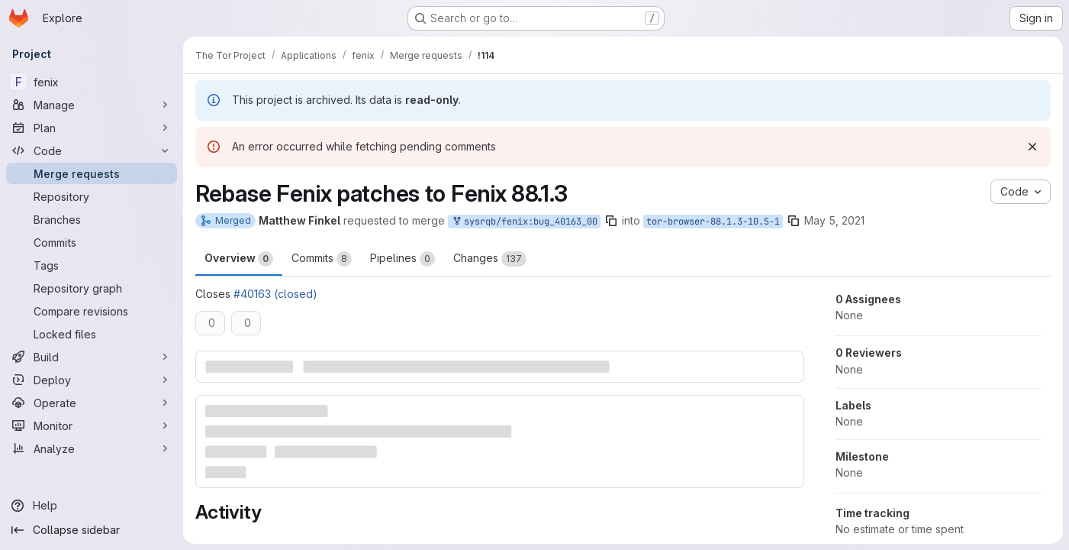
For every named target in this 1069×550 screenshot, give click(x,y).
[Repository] (91, 196)
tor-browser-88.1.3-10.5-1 (713, 221)
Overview (238, 259)
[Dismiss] (1032, 147)
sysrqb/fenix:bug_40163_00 (524, 221)
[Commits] (91, 242)
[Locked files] (91, 334)
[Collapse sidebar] (91, 530)
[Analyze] (91, 448)
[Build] (91, 356)
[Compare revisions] (91, 311)
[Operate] (91, 402)
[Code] (91, 150)
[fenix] (91, 81)
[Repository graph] (91, 288)
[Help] (91, 505)
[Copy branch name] (611, 221)
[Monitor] (91, 425)
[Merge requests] (91, 173)
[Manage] (91, 104)
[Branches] (91, 219)
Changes (489, 259)
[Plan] (91, 127)
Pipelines (402, 259)
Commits (321, 259)
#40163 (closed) (275, 293)
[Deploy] (91, 379)
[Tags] (91, 265)
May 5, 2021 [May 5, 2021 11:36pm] (834, 220)
